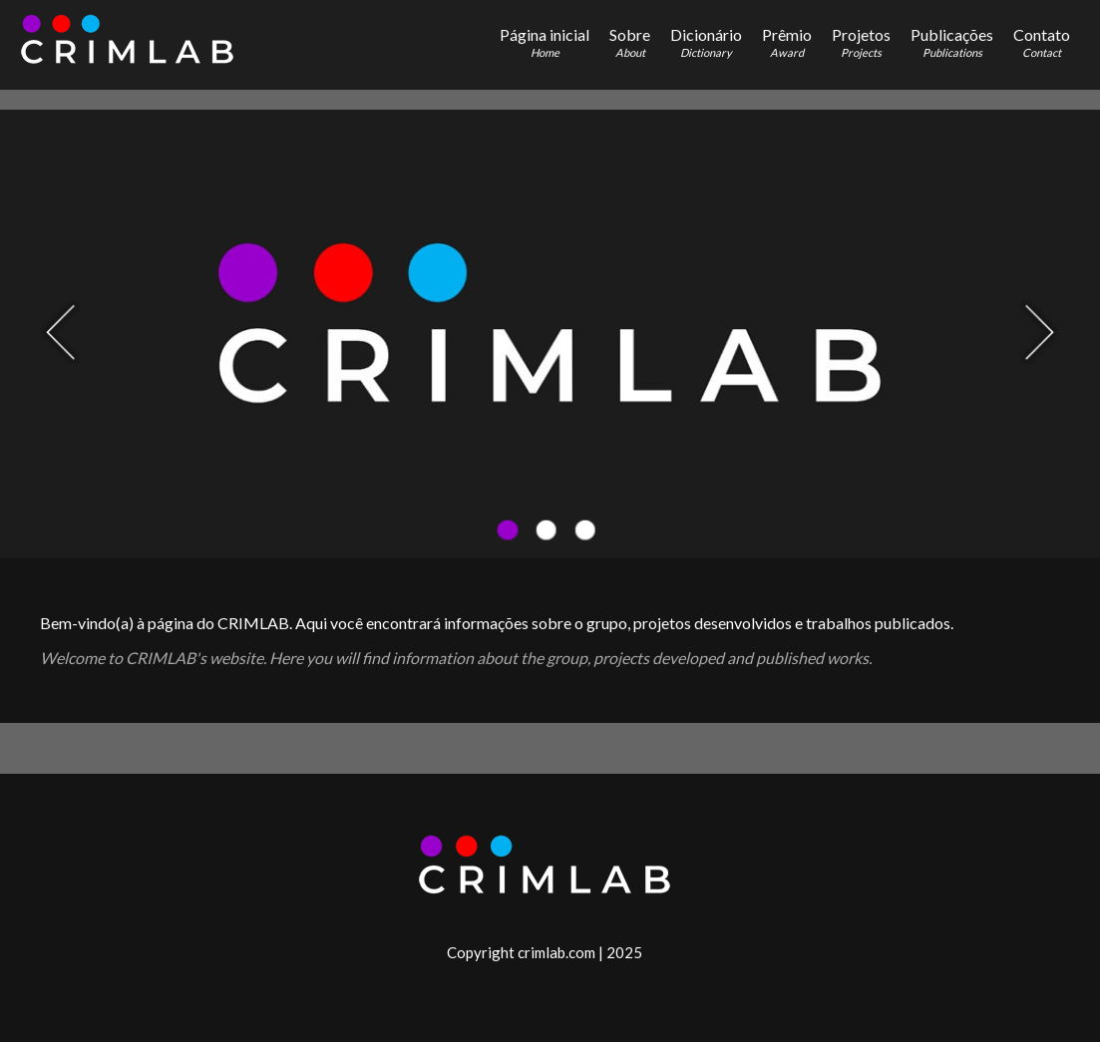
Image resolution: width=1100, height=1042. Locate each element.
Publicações (952, 42)
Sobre (629, 42)
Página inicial (544, 42)
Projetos (861, 42)
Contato (1041, 42)
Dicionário (706, 42)
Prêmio (787, 42)
